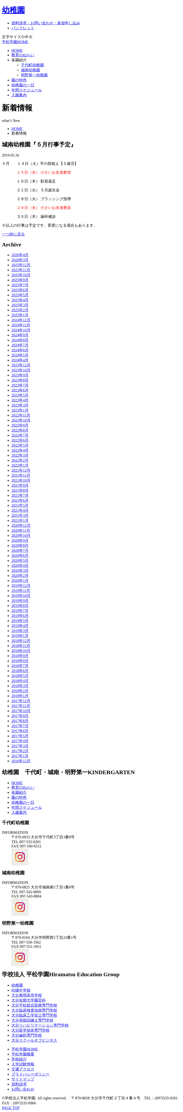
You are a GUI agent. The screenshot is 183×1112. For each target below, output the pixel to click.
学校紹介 (19, 1059)
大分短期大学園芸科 (28, 1000)
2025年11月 (20, 270)
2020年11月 (20, 530)
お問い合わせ (22, 1089)
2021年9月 (20, 485)
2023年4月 (20, 400)
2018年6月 (20, 671)
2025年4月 (20, 300)
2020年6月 (20, 555)
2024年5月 (20, 355)
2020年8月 (20, 545)
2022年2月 (20, 460)
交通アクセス (22, 1069)
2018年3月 (20, 686)
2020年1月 (20, 581)
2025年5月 (20, 295)
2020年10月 (20, 535)
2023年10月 (20, 370)
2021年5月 (20, 505)
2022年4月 (20, 450)
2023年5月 (20, 395)
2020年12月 (20, 525)
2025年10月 (20, 275)
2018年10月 (20, 651)
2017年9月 (20, 716)
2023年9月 (20, 375)
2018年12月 (20, 641)
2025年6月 (20, 290)
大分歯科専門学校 (26, 1035)
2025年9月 (20, 280)
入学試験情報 (22, 1064)
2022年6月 (20, 440)
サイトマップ (22, 1079)
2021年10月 (20, 480)
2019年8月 (20, 606)
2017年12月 (20, 701)
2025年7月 (20, 285)
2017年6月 (20, 731)
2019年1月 (20, 636)
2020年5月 (20, 561)
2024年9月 (20, 335)
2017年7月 (20, 726)
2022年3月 (20, 455)
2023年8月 (20, 380)
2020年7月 (20, 550)
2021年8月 (20, 490)
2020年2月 (20, 576)
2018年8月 (20, 661)
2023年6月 (20, 390)
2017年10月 (20, 711)
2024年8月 (20, 340)
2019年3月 (20, 631)
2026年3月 (20, 260)
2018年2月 (20, 691)
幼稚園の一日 (22, 85)
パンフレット (22, 28)
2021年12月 (20, 470)
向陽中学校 (20, 990)
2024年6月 (20, 350)
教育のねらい (22, 55)
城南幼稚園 (30, 70)
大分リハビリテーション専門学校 (40, 1025)
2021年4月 (20, 510)
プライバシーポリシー (30, 1074)
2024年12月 (20, 320)
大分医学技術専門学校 (30, 1030)
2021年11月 (20, 475)
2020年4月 (20, 566)
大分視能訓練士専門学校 (32, 1020)
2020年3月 (20, 571)
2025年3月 (20, 305)
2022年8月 (20, 430)
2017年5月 (20, 736)
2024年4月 (20, 360)
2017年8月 (20, 721)
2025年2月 (20, 310)
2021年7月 (20, 495)
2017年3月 (20, 746)
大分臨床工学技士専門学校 (34, 1015)
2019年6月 (20, 616)
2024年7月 (20, 345)
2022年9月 (20, 425)
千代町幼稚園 (32, 65)
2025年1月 (20, 315)
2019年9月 (20, 601)
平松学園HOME (15, 42)
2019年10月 (20, 596)
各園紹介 (19, 60)
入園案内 (19, 95)
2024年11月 (20, 325)
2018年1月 (20, 696)
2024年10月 (20, 330)
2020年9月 (20, 540)
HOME (17, 50)
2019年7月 (20, 611)
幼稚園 (13, 10)
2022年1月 (20, 465)
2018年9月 (20, 656)
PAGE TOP (11, 1108)
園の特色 (19, 80)
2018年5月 (20, 676)
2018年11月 (20, 646)
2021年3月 (20, 515)
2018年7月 (20, 666)
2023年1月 (20, 410)
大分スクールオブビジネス (34, 1040)
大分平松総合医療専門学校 (34, 1005)
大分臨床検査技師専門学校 (34, 1010)
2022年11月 (20, 415)
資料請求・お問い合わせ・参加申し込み (45, 23)
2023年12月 (20, 365)
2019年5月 (20, 621)
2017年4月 (20, 741)
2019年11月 (20, 591)
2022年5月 (20, 445)
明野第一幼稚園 (34, 75)
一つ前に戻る (13, 234)
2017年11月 (20, 706)
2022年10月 (20, 420)
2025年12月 (20, 265)
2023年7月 (20, 385)
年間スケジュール (26, 90)
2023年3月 (20, 405)
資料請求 (19, 1084)
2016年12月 (20, 761)
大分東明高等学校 (26, 995)
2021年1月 (20, 520)
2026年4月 (20, 255)
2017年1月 (20, 756)
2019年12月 (20, 586)
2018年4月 (20, 681)
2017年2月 (20, 751)
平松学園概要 (22, 1054)
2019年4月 (20, 626)
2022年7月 (20, 435)
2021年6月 (20, 500)
